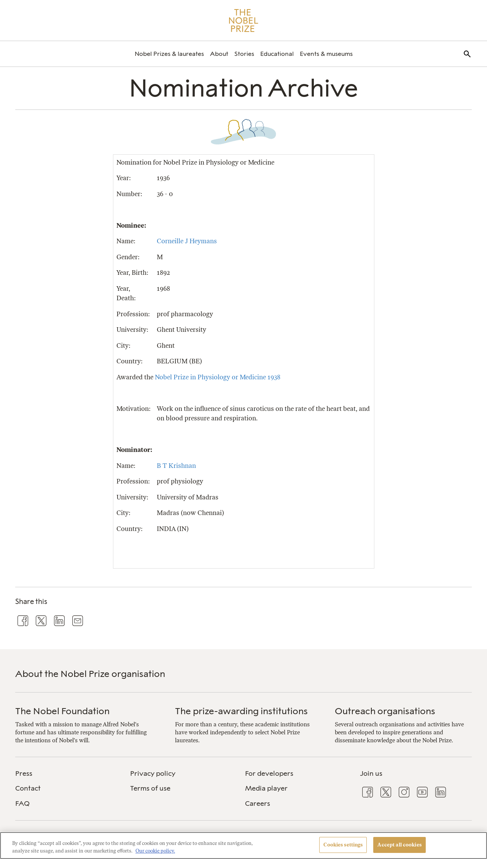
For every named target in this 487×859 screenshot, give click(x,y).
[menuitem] (169, 54)
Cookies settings (343, 845)
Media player (266, 788)
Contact (28, 788)
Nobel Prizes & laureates (169, 53)
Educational (277, 53)
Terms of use (150, 788)
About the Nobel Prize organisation (90, 673)
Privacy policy (152, 773)
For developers (269, 773)
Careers (257, 803)
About (219, 53)
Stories (244, 53)
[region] (243, 845)
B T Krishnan (176, 465)
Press (23, 773)
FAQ (22, 803)
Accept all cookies (399, 845)
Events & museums (326, 53)
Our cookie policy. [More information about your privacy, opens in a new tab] (155, 851)
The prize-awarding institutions (241, 710)
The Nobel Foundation (62, 710)
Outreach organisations (385, 710)
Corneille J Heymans (187, 241)
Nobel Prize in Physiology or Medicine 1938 (217, 377)
